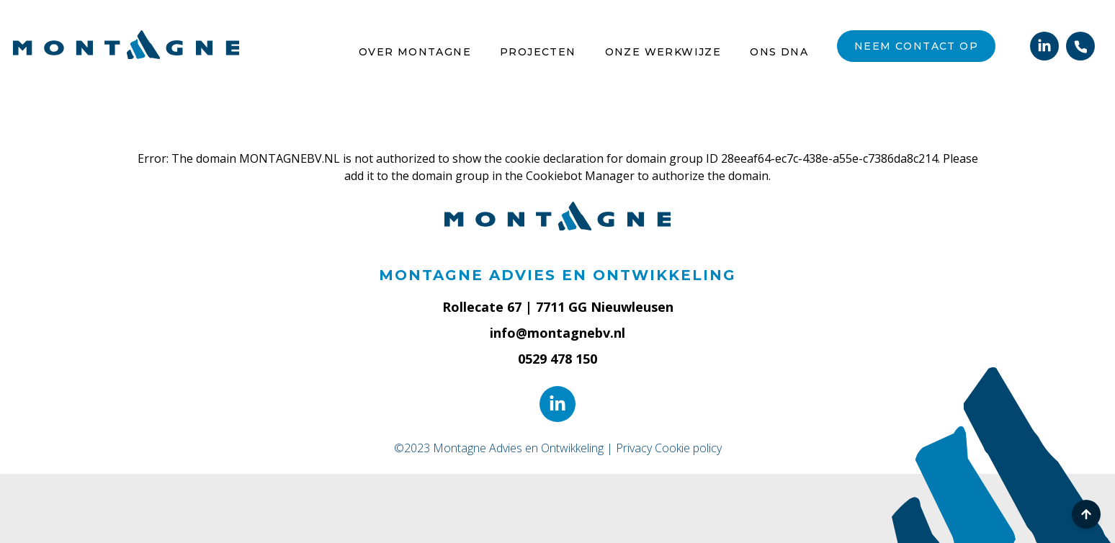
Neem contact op (916, 46)
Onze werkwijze (663, 51)
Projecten (538, 51)
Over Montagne (415, 51)
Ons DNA (779, 51)
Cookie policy (688, 448)
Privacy (634, 448)
